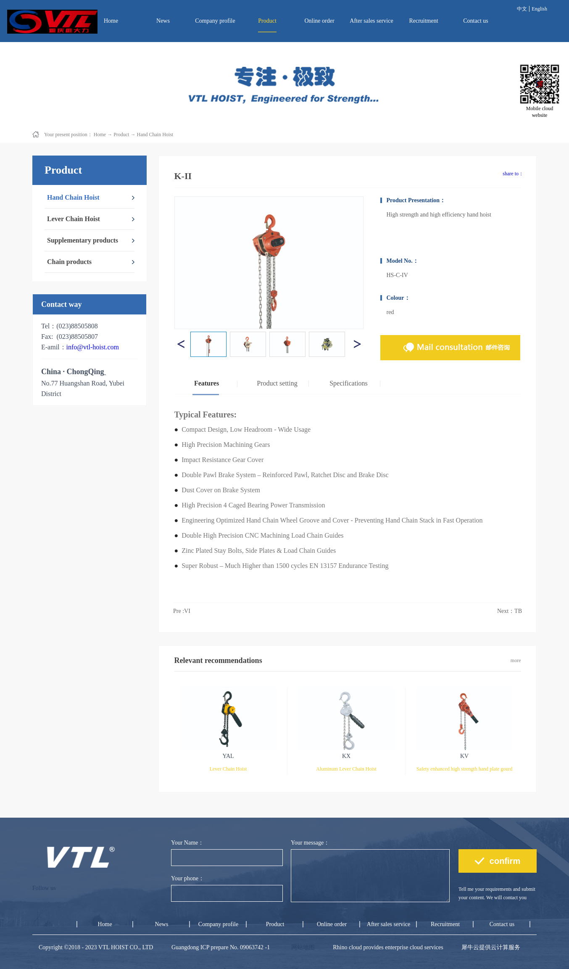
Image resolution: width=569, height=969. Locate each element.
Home (111, 21)
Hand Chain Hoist (155, 134)
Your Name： (187, 843)
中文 (522, 9)
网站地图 (301, 947)
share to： (513, 174)
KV (464, 756)
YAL (228, 756)
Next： (509, 611)
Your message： (310, 843)
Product (121, 134)
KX (346, 756)
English (539, 9)
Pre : (181, 611)
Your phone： (187, 878)
